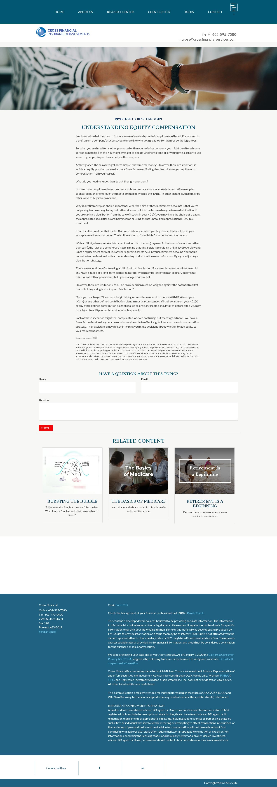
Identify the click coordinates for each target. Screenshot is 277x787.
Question (44, 399)
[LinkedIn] (204, 34)
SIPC (111, 679)
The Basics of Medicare (138, 501)
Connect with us (56, 768)
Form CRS (122, 605)
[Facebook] (209, 34)
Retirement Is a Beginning (205, 503)
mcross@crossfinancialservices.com (207, 39)
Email (144, 379)
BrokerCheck (195, 613)
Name (42, 379)
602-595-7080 (224, 34)
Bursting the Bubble (72, 501)
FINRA (224, 675)
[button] (85, 12)
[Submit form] (46, 428)
